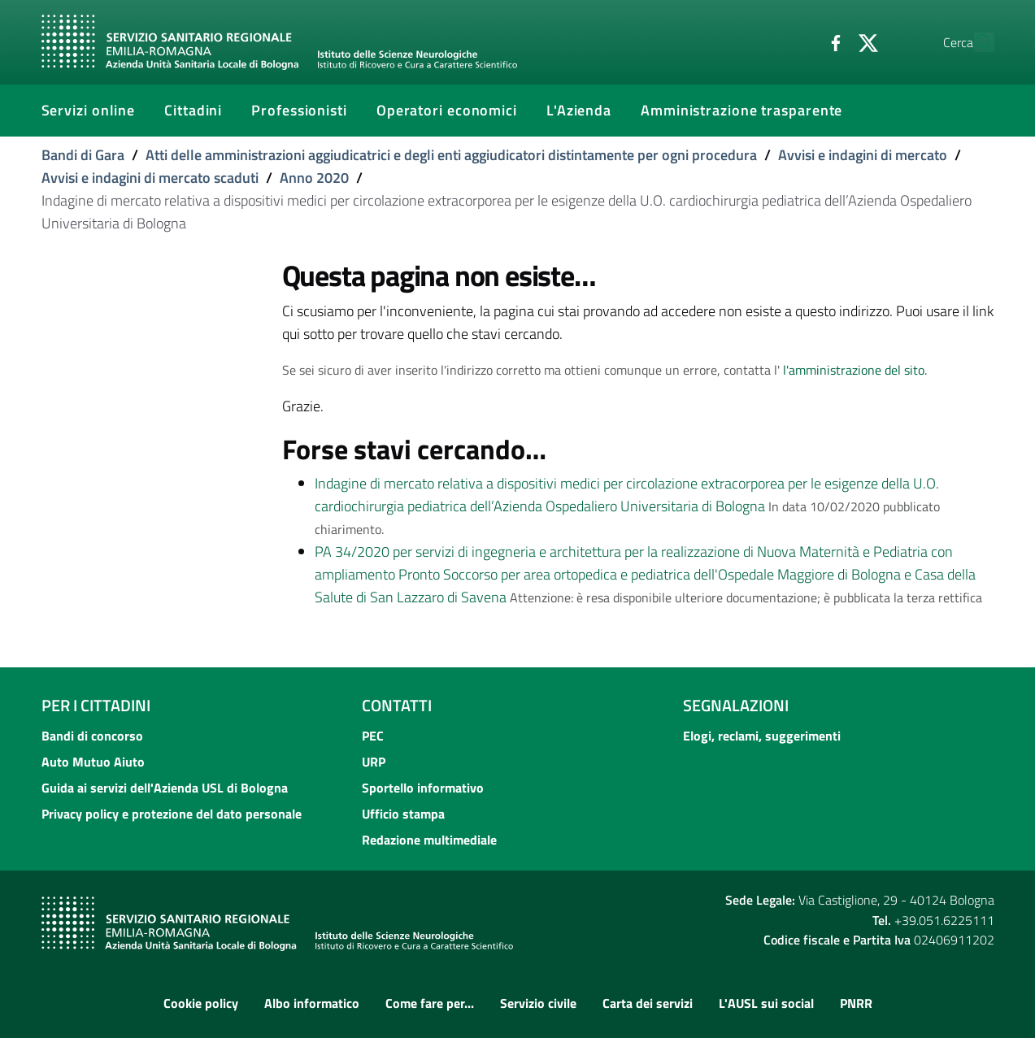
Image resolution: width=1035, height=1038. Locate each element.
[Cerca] (974, 42)
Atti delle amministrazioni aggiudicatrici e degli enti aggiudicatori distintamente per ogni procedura (451, 155)
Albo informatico (311, 1003)
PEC (373, 735)
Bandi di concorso (92, 735)
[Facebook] (798, 41)
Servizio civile (538, 1003)
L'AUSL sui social (766, 1003)
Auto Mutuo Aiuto (93, 761)
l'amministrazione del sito (853, 370)
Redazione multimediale (429, 839)
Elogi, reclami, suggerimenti (762, 735)
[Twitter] (831, 41)
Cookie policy (200, 1003)
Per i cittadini (95, 705)
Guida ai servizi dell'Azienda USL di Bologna (164, 787)
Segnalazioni (736, 705)
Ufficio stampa (403, 813)
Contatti (397, 705)
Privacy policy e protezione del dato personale (171, 813)
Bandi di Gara (82, 155)
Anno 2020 (314, 178)
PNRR (856, 1003)
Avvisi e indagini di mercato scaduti (150, 178)
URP (373, 761)
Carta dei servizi (647, 1003)
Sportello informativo (423, 787)
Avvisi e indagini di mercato (862, 155)
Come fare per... (429, 1003)
